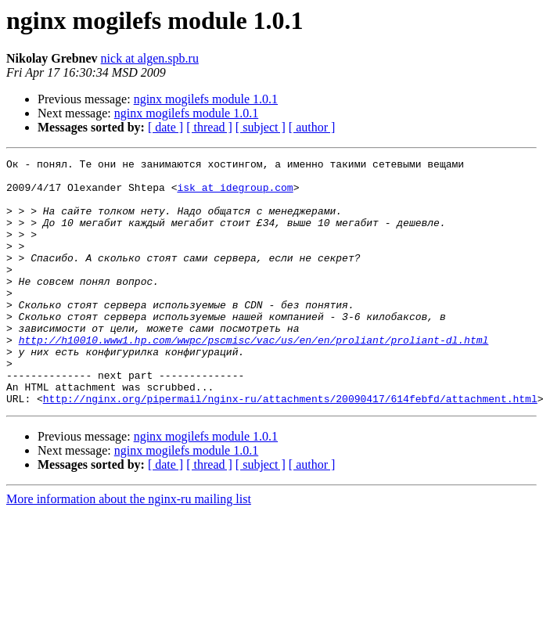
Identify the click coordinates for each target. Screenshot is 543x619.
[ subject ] (261, 127)
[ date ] (165, 127)
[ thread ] (209, 127)
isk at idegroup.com (235, 194)
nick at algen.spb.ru (150, 58)
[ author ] (312, 127)
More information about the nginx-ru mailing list (128, 548)
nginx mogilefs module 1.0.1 (206, 99)
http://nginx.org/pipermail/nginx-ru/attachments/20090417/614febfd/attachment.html (290, 448)
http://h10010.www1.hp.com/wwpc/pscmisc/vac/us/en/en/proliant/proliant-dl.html (254, 377)
